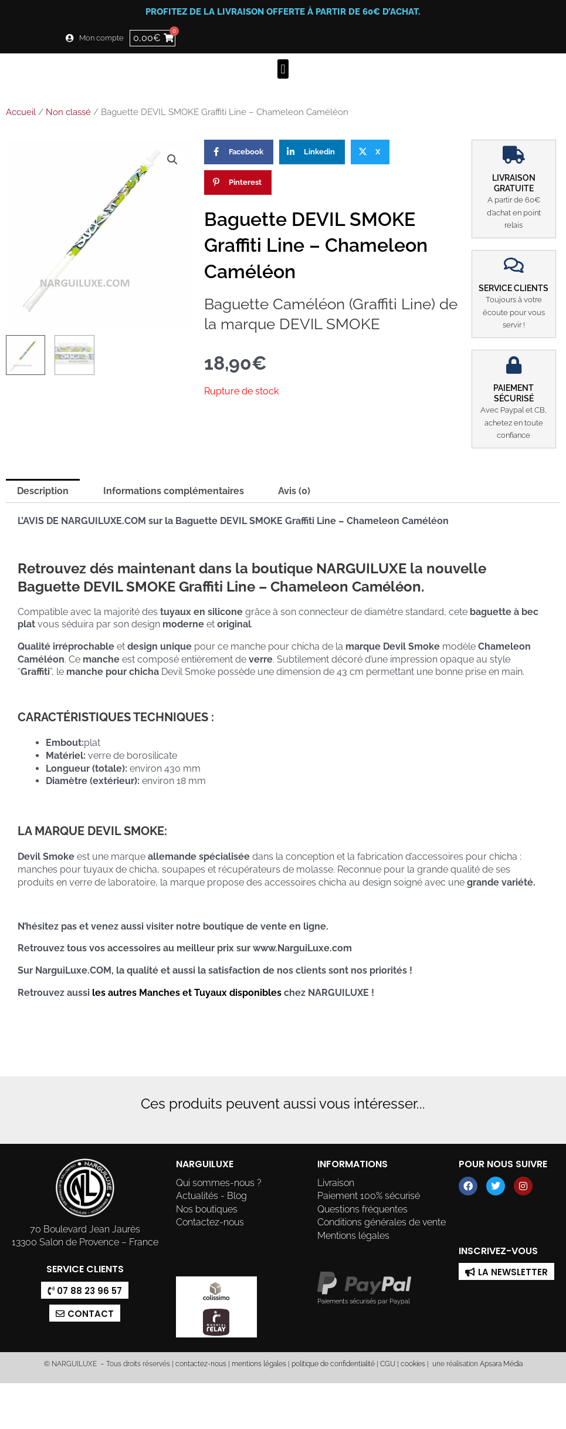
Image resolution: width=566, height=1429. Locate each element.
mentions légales (259, 1364)
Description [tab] (43, 490)
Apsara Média (501, 1364)
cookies (413, 1364)
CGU (387, 1364)
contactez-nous (200, 1364)
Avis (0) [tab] (294, 490)
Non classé (68, 112)
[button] (283, 69)
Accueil (21, 112)
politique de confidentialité (333, 1364)
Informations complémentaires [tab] (173, 490)
